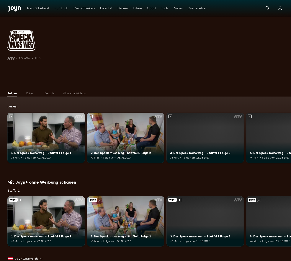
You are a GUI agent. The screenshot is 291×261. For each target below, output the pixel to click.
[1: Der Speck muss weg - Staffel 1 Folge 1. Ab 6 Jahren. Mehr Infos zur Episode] (46, 138)
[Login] (280, 8)
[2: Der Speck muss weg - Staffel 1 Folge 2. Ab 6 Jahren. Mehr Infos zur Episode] (125, 138)
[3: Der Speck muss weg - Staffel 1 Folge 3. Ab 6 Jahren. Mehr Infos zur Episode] (205, 138)
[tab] (13, 93)
